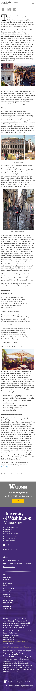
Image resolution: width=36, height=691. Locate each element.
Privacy (12, 549)
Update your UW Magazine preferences (17, 564)
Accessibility (6, 549)
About (5, 557)
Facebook (5, 545)
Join (18, 501)
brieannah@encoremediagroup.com (16, 641)
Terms (16, 549)
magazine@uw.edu (14, 537)
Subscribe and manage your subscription (17, 647)
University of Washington (18, 681)
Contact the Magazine (11, 560)
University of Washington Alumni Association (18, 486)
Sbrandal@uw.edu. (6, 467)
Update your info (9, 567)
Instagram (8, 545)
